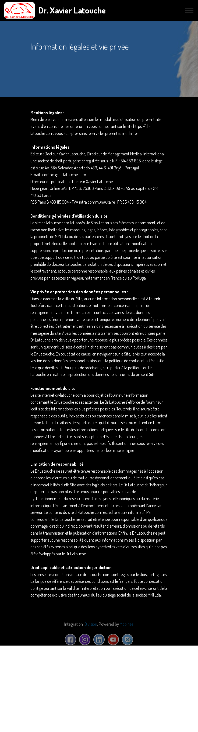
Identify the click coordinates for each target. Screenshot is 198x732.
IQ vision (90, 627)
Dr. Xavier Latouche (72, 10)
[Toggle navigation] (189, 10)
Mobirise (126, 627)
